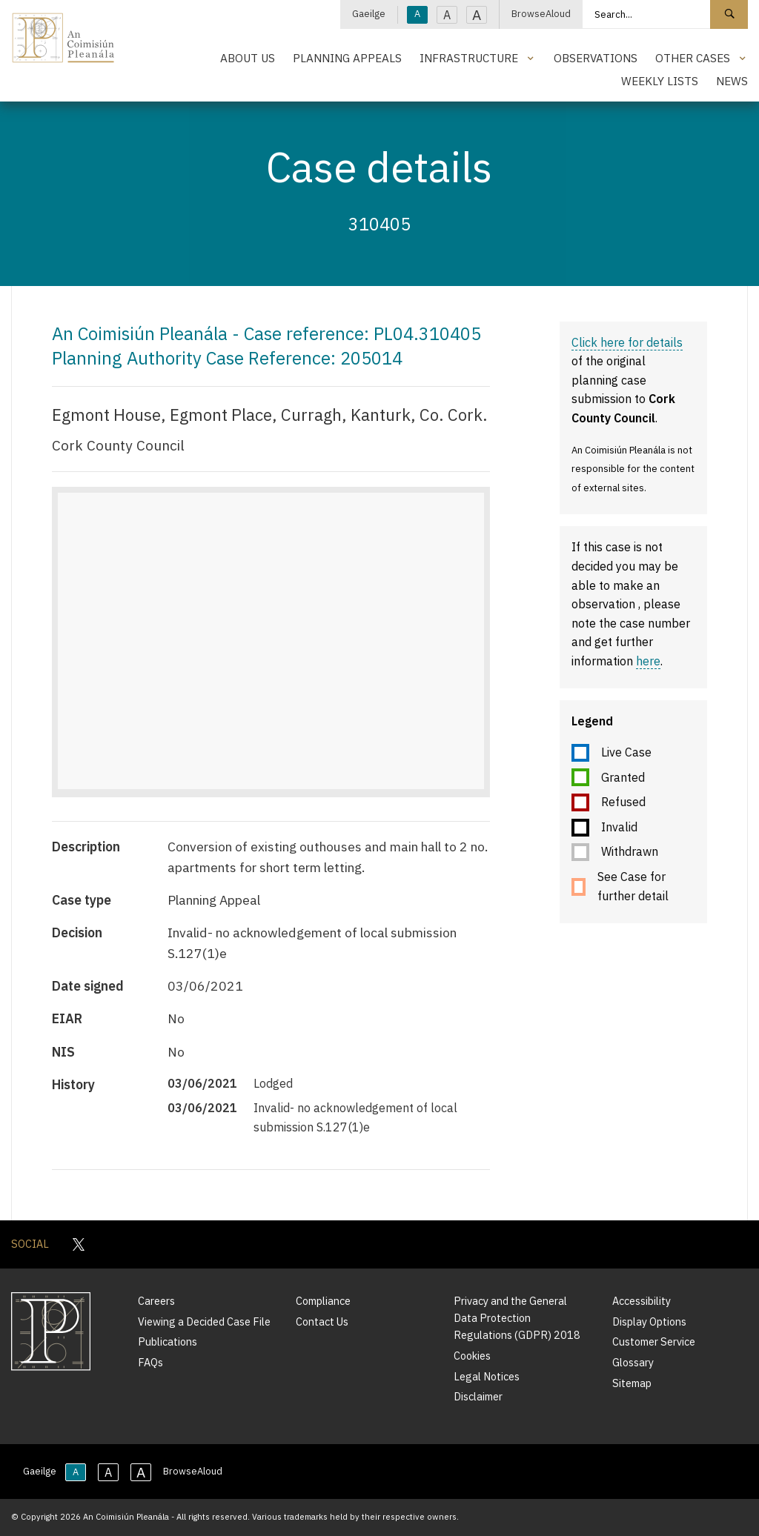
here (648, 661)
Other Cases (692, 57)
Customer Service (653, 1341)
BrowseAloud (541, 13)
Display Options (649, 1321)
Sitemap (632, 1383)
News (732, 80)
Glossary (633, 1362)
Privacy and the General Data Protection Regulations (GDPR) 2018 (517, 1318)
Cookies (472, 1356)
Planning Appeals (347, 57)
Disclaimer (478, 1396)
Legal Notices (487, 1376)
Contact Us (322, 1321)
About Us (247, 57)
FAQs (150, 1362)
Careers (156, 1301)
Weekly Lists (659, 80)
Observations (595, 57)
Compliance (323, 1301)
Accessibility (641, 1301)
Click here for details (627, 342)
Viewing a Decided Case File (204, 1321)
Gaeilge (368, 13)
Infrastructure (469, 57)
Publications (167, 1341)
